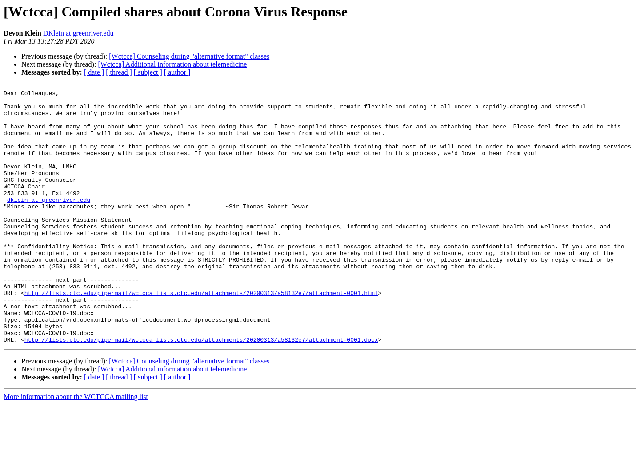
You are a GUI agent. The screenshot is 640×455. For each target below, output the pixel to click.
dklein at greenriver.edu (48, 222)
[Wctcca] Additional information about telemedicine (172, 64)
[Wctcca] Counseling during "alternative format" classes (189, 56)
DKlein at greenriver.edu (78, 33)
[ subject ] (148, 72)
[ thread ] (119, 72)
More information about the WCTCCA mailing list (76, 447)
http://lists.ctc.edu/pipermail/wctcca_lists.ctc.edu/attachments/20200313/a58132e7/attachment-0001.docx (201, 390)
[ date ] (94, 72)
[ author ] (177, 72)
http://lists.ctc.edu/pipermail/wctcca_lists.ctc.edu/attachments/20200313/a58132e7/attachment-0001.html (201, 334)
